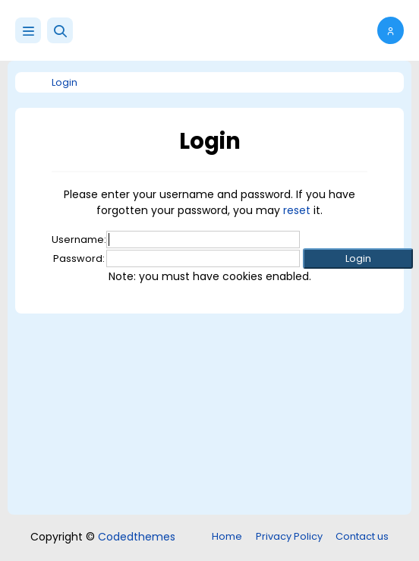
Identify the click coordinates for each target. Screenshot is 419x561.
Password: (79, 258)
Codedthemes (136, 536)
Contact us (362, 536)
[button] (60, 30)
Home (227, 536)
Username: (79, 239)
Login (64, 82)
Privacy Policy (289, 536)
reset (296, 210)
